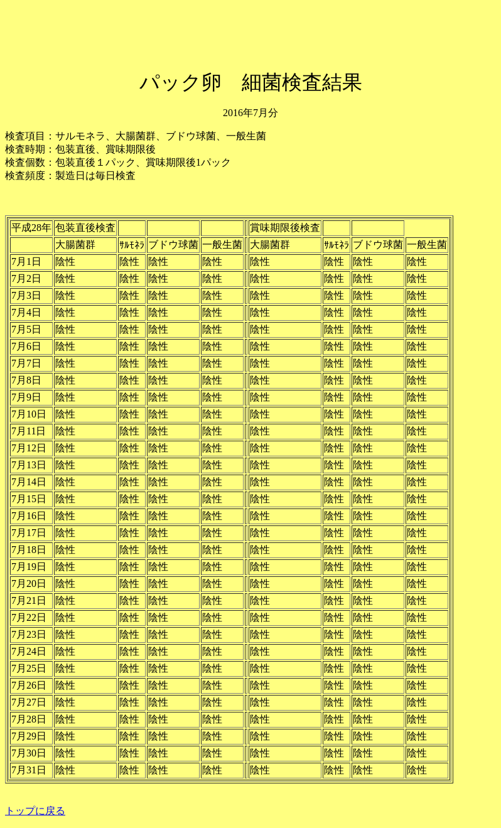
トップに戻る (35, 810)
